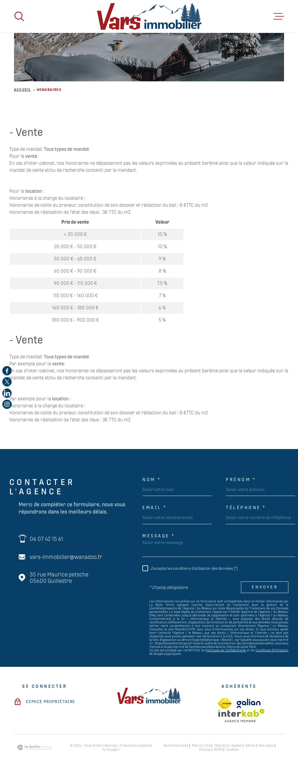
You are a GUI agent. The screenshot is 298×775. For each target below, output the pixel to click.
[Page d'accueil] (149, 16)
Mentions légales (228, 746)
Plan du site (201, 746)
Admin (250, 746)
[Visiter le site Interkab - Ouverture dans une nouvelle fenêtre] (241, 715)
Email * (154, 507)
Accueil (22, 90)
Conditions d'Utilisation (272, 650)
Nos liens (266, 746)
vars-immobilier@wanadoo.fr (66, 557)
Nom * (151, 479)
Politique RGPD (211, 750)
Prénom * (241, 479)
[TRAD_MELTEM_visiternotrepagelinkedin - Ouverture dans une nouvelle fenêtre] (7, 393)
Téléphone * (246, 507)
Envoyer (264, 587)
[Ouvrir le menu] (279, 16)
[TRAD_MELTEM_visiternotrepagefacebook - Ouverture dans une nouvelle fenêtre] (7, 370)
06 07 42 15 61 (46, 539)
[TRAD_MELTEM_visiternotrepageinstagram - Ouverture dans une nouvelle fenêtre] (7, 404)
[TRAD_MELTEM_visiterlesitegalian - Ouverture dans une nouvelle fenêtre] (248, 703)
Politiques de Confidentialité (226, 650)
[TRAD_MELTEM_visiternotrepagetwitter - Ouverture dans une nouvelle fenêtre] (7, 382)
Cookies (232, 749)
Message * (158, 536)
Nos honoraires (175, 746)
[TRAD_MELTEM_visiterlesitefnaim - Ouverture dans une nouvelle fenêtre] (224, 703)
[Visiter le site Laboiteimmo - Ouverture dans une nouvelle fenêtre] (34, 747)
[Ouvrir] (19, 16)
